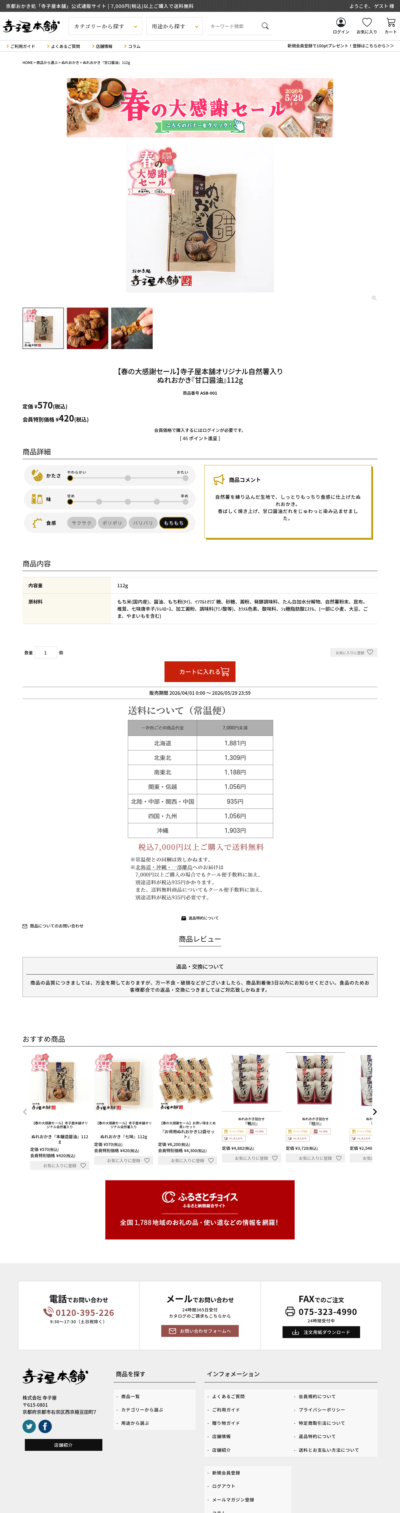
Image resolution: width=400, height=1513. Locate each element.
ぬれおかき (70, 62)
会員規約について (319, 1394)
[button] (25, 1112)
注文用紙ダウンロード (327, 1332)
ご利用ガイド (22, 46)
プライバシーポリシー (324, 1405)
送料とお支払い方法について (331, 1435)
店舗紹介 (64, 1445)
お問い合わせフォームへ (205, 1331)
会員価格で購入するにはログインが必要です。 (200, 430)
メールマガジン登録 (235, 1474)
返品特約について (203, 918)
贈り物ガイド (227, 1415)
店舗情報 (104, 46)
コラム (134, 46)
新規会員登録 (227, 1454)
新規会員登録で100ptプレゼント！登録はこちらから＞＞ (341, 46)
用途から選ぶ (136, 1415)
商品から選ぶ (47, 62)
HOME (27, 62)
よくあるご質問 (65, 46)
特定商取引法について (324, 1415)
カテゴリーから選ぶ (144, 1405)
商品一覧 (131, 1394)
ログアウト (225, 1464)
